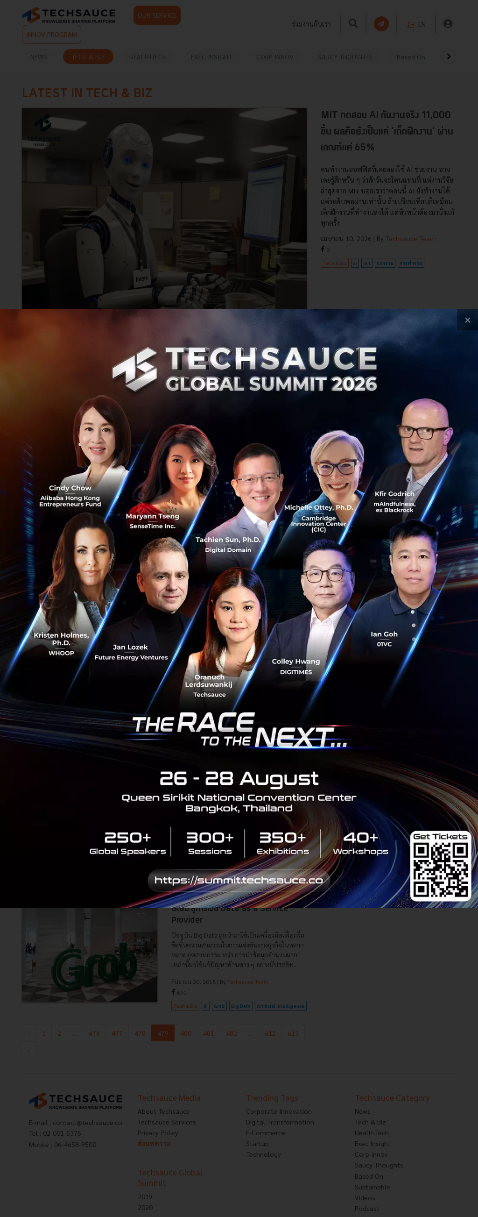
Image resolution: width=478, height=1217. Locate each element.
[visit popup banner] (239, 608)
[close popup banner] (467, 319)
